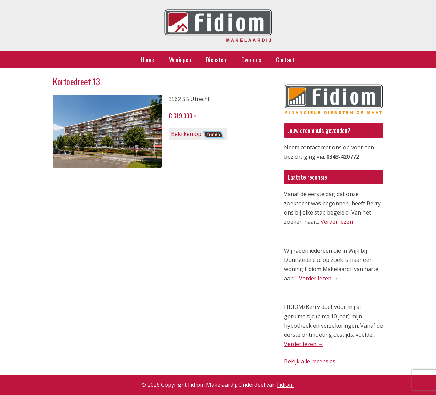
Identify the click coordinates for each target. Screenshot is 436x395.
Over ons (251, 59)
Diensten (216, 59)
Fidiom (285, 385)
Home (147, 59)
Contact (285, 59)
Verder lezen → (340, 221)
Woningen (180, 59)
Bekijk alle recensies (310, 361)
